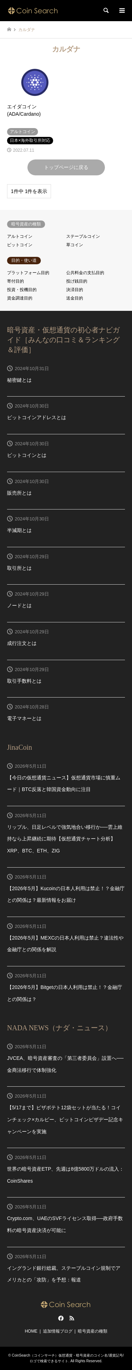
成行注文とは (22, 643)
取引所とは (19, 568)
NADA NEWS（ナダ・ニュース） (59, 1028)
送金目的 (74, 298)
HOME (31, 1331)
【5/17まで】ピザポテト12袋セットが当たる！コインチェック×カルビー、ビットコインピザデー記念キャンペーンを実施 (65, 1119)
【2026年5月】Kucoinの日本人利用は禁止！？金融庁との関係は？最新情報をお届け (66, 894)
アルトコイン (19, 236)
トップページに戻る (66, 167)
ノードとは (19, 605)
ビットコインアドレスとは (36, 417)
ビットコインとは (26, 455)
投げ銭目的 (76, 281)
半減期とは (19, 530)
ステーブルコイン (83, 236)
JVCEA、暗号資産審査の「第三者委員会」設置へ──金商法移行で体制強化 (65, 1064)
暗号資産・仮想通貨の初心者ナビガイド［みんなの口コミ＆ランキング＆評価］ (63, 340)
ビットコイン (19, 244)
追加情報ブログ (58, 1331)
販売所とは (19, 493)
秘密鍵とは (19, 380)
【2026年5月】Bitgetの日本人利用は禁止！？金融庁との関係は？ (64, 993)
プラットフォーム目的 (28, 272)
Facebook (60, 1318)
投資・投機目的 (22, 289)
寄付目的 (15, 281)
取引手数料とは (24, 681)
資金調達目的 (19, 298)
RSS (71, 1318)
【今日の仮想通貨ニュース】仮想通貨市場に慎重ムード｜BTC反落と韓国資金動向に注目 (63, 783)
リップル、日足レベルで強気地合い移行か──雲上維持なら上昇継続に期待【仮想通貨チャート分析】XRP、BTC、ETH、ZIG (64, 838)
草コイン (74, 244)
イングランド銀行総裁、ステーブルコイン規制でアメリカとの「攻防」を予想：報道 (63, 1274)
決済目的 (74, 289)
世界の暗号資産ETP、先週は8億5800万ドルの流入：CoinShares (65, 1175)
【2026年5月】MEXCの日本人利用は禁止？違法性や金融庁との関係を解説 (65, 944)
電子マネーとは (24, 718)
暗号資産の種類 (92, 1331)
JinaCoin (19, 747)
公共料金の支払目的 (85, 272)
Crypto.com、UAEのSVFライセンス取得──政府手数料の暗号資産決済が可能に (65, 1224)
